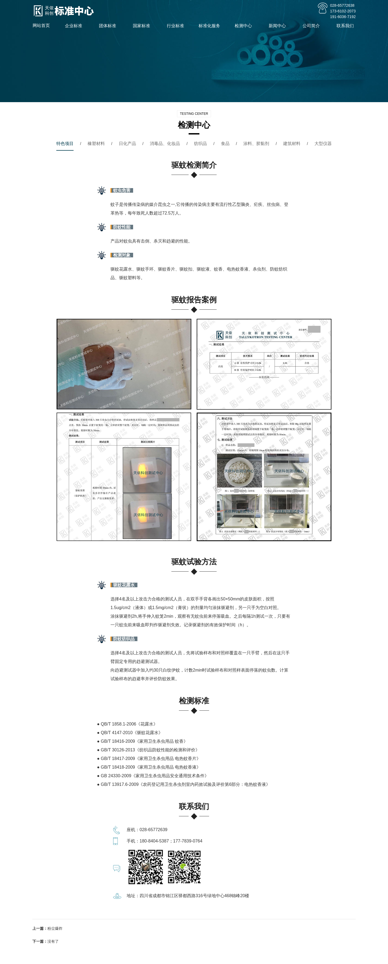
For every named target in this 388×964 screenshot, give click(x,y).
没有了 (53, 941)
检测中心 (245, 25)
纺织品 (200, 143)
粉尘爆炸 (55, 928)
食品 (225, 143)
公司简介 (313, 25)
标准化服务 (211, 25)
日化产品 (127, 143)
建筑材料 (291, 143)
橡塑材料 (96, 143)
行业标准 (177, 25)
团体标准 (109, 25)
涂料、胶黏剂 (256, 143)
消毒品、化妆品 (165, 143)
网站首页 (41, 25)
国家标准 (143, 25)
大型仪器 (323, 143)
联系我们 (347, 25)
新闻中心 (279, 25)
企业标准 (75, 25)
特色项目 (65, 143)
